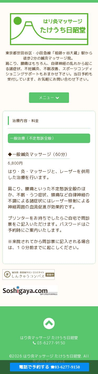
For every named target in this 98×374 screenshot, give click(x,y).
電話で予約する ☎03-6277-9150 (49, 367)
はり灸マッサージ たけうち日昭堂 (52, 356)
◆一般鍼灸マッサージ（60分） (39, 154)
